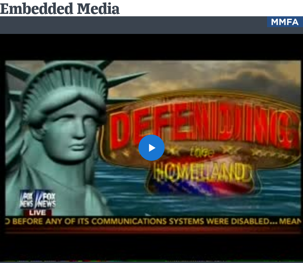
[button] (151, 147)
